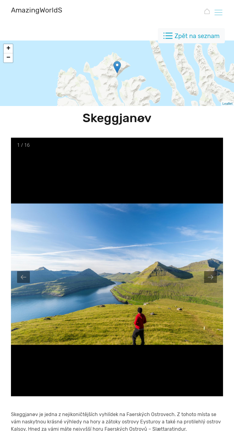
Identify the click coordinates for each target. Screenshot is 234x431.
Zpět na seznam (197, 36)
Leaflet (227, 103)
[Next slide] (210, 277)
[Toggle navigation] (218, 12)
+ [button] (8, 48)
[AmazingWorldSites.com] (50, 11)
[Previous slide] (23, 277)
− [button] (8, 57)
